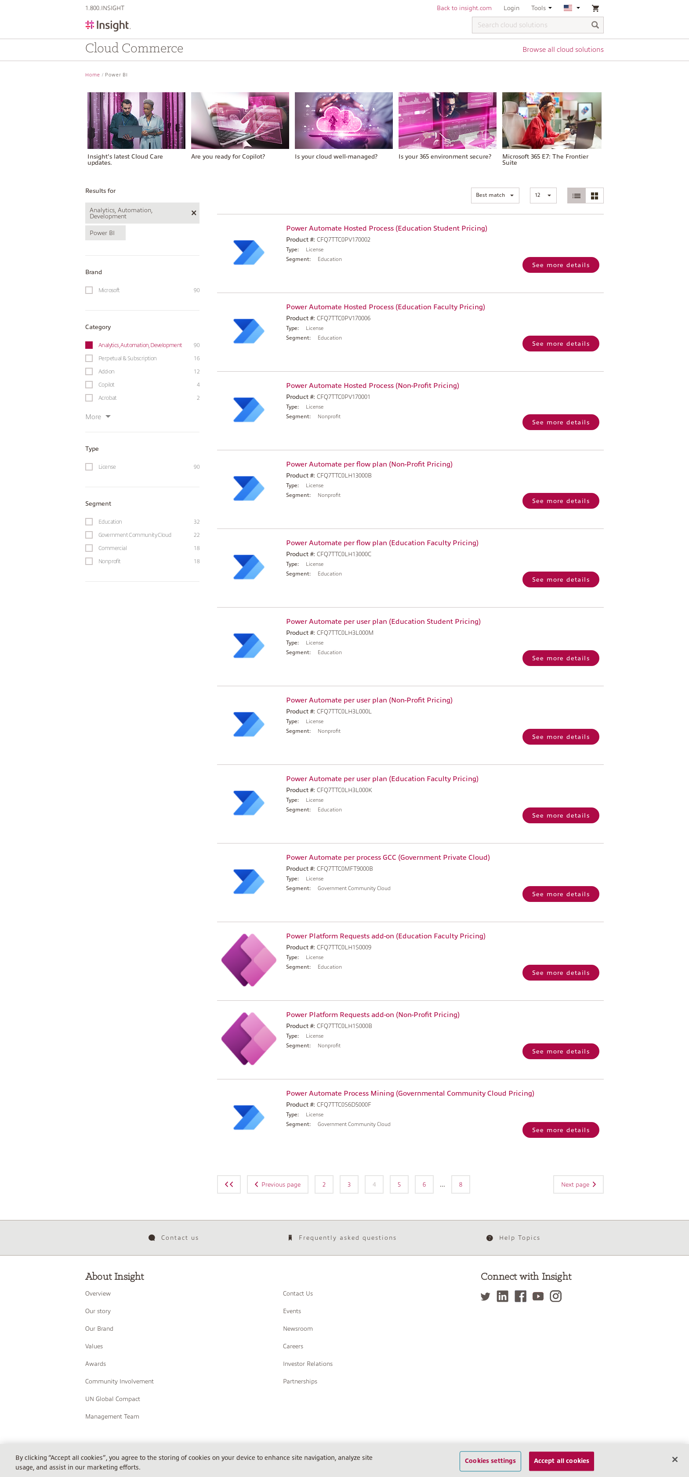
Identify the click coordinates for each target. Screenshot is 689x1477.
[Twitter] (488, 1296)
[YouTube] (540, 1296)
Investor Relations (308, 1363)
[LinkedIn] (505, 1296)
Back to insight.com (464, 7)
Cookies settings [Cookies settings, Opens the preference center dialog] (490, 1466)
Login (511, 7)
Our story (98, 1310)
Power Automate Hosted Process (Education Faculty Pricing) (385, 307)
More (98, 417)
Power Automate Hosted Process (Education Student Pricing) (386, 228)
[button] (495, 195)
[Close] (675, 1465)
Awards (95, 1363)
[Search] (595, 25)
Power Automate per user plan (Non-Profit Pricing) (369, 700)
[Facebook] (523, 1296)
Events (292, 1310)
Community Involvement (119, 1381)
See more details (561, 264)
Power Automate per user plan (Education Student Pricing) (383, 621)
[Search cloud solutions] (538, 25)
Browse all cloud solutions (563, 50)
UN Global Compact (112, 1398)
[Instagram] (558, 1296)
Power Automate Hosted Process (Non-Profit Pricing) (372, 385)
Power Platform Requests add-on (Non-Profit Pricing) (373, 1014)
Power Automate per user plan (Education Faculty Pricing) (382, 778)
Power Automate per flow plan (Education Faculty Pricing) (382, 543)
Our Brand (99, 1328)
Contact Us (298, 1293)
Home (92, 75)
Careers (293, 1346)
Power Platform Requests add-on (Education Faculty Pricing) (386, 936)
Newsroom (298, 1328)
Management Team (112, 1416)
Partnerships (300, 1381)
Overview (98, 1293)
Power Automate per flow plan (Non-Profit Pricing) (369, 464)
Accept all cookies (562, 1466)
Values (94, 1346)
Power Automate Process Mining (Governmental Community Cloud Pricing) (410, 1093)
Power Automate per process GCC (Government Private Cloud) (388, 857)
